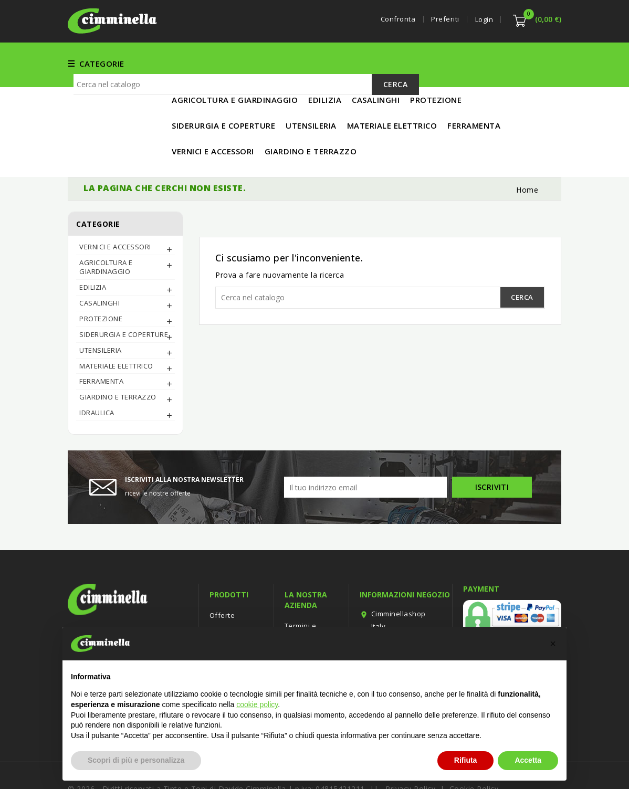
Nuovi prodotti (233, 596)
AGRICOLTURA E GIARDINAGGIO (106, 232)
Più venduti (228, 612)
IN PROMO (192, 88)
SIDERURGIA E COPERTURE (123, 299)
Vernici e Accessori (276, 63)
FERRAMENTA (198, 63)
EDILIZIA (344, 63)
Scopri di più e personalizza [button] (136, 760)
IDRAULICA (96, 378)
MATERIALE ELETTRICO (478, 63)
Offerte (222, 580)
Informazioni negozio (405, 560)
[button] (552, 643)
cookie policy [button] (257, 704)
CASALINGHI (99, 268)
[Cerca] (246, 125)
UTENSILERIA (397, 63)
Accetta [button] (528, 760)
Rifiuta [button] (465, 760)
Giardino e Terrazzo (117, 362)
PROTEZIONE (100, 284)
